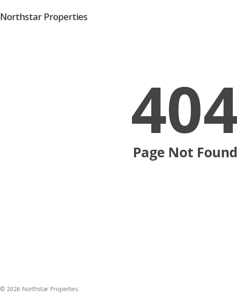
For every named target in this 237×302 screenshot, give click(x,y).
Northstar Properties (43, 16)
